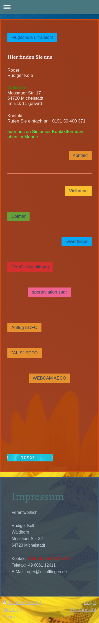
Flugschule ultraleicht (32, 37)
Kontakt (80, 155)
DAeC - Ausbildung (30, 266)
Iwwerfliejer (76, 241)
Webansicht (83, 609)
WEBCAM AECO (49, 378)
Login (90, 602)
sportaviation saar (49, 292)
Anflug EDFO (24, 327)
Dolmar (18, 216)
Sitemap (12, 609)
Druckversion (21, 602)
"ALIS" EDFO (24, 352)
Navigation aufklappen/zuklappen (49, 7)
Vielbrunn (78, 190)
